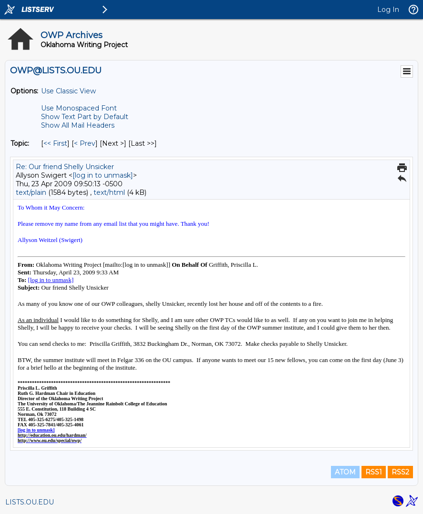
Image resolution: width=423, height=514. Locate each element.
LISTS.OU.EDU (29, 502)
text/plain (31, 192)
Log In (388, 9)
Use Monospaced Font (79, 108)
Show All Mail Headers (77, 125)
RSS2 (400, 472)
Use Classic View (68, 91)
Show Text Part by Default (84, 116)
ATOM (345, 472)
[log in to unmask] (102, 175)
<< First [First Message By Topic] (55, 143)
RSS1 (373, 472)
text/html (109, 192)
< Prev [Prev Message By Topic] (84, 143)
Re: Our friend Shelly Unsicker (65, 166)
